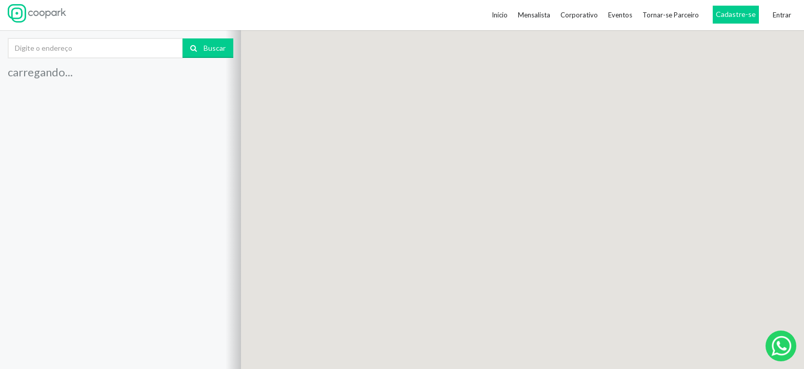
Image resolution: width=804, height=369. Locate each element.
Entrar (782, 15)
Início (500, 15)
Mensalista (534, 15)
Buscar (208, 48)
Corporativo (579, 15)
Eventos (620, 15)
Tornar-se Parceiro (670, 15)
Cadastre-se (736, 14)
